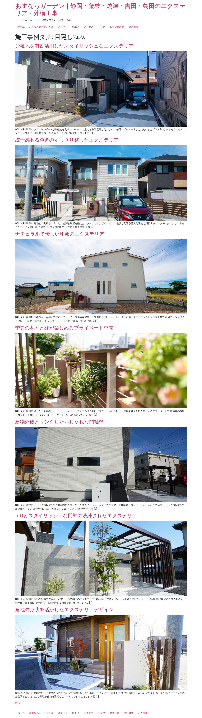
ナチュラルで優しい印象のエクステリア (59, 234)
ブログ (101, 26)
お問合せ (114, 713)
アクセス (88, 26)
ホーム (21, 26)
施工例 (75, 26)
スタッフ (62, 26)
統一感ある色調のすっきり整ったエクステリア (67, 140)
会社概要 (133, 26)
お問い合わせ (117, 26)
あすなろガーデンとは (41, 26)
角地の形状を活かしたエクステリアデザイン (64, 609)
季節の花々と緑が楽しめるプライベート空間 (64, 328)
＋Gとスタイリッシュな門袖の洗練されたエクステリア (76, 515)
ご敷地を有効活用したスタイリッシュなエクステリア (74, 46)
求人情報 (143, 713)
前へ (19, 703)
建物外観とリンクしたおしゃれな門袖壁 (59, 422)
